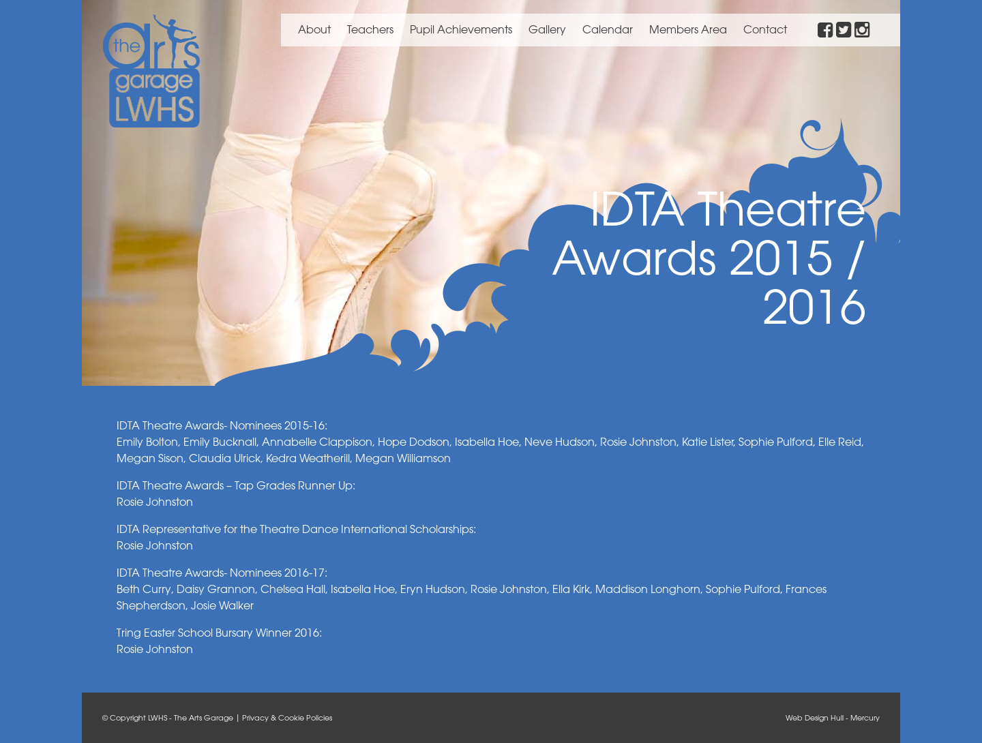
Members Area (688, 29)
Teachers (370, 29)
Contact (765, 29)
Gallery (547, 29)
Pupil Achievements (461, 29)
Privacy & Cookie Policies (287, 717)
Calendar (607, 29)
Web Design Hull (815, 717)
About (314, 29)
